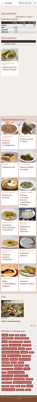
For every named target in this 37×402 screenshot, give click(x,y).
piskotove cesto (19, 365)
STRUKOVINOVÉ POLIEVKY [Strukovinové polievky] (7, 137)
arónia (4, 335)
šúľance (28, 389)
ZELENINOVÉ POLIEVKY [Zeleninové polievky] (27, 250)
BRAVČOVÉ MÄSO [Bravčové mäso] (25, 136)
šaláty (17, 386)
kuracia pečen (26, 356)
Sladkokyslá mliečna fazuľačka (25, 228)
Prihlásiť (19, 398)
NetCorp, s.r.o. (13, 397)
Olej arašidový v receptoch (25, 17)
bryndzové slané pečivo (15, 342)
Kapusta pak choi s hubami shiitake (9, 68)
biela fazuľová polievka (21, 338)
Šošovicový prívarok (7, 196)
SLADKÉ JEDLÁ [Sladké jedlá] (6, 278)
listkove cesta (24, 359)
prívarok (18, 369)
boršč (4, 342)
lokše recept (5, 362)
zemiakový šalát (6, 382)
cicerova (4, 345)
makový (14, 362)
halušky (24, 352)
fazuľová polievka (9, 349)
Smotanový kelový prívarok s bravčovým (8, 227)
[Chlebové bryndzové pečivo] (27, 270)
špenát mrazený (8, 389)
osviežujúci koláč (7, 365)
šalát (12, 386)
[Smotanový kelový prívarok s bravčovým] (9, 214)
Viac (32, 325)
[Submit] (35, 3)
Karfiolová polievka (24, 254)
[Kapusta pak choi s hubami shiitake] (9, 54)
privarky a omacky (7, 369)
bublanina (27, 342)
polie (26, 365)
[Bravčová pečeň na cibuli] (27, 128)
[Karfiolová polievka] (27, 242)
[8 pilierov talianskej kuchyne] (12, 308)
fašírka (21, 349)
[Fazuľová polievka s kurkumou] (9, 242)
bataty (11, 335)
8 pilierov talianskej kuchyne (11, 321)
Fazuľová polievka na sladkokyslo (8, 142)
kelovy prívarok (14, 356)
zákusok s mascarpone (22, 382)
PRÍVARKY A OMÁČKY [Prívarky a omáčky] (8, 192)
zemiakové (29, 379)
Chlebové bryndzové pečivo (27, 282)
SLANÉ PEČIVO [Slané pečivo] (24, 278)
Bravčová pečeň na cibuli (26, 140)
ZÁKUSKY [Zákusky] (5, 164)
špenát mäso (20, 389)
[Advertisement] (18, 96)
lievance (14, 359)
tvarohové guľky (21, 376)
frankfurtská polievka (10, 352)
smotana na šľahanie (16, 372)
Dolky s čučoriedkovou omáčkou (9, 283)
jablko (31, 352)
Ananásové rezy (8, 167)
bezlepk (23, 335)
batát (17, 335)
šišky (23, 386)
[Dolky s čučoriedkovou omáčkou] (9, 270)
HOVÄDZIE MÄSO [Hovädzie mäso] (25, 164)
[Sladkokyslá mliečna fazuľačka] (27, 214)
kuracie (5, 359)
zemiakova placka (19, 379)
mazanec (20, 362)
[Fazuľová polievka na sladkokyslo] (9, 128)
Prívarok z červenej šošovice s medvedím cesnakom (25, 200)
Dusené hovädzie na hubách (27, 168)
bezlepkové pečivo (7, 338)
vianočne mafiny (7, 379)
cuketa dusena (15, 345)
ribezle (26, 369)
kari (3, 356)
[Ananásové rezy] (9, 156)
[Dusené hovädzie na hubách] (27, 156)
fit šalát (29, 349)
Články (3, 297)
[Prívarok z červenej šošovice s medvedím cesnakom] (27, 184)
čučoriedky (5, 386)
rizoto (4, 372)
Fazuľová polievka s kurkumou (7, 256)
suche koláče (7, 376)
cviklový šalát (26, 345)
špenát (29, 386)
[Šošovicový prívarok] (9, 184)
